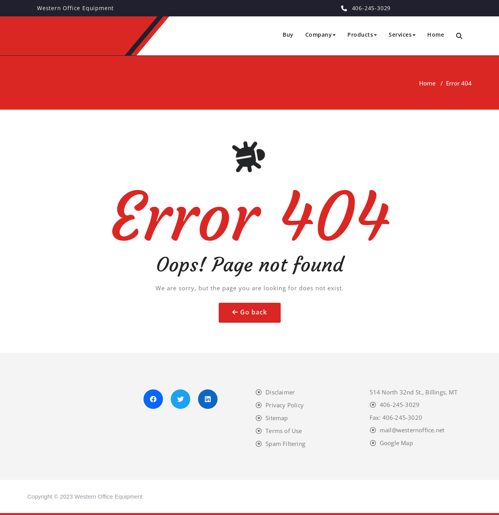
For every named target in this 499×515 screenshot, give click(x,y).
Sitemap (276, 418)
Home (435, 34)
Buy (288, 34)
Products (362, 34)
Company (320, 34)
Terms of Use (283, 431)
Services (402, 34)
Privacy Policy (284, 405)
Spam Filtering (285, 444)
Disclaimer (280, 392)
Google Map (396, 443)
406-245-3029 (399, 404)
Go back (253, 312)
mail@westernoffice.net (412, 430)
